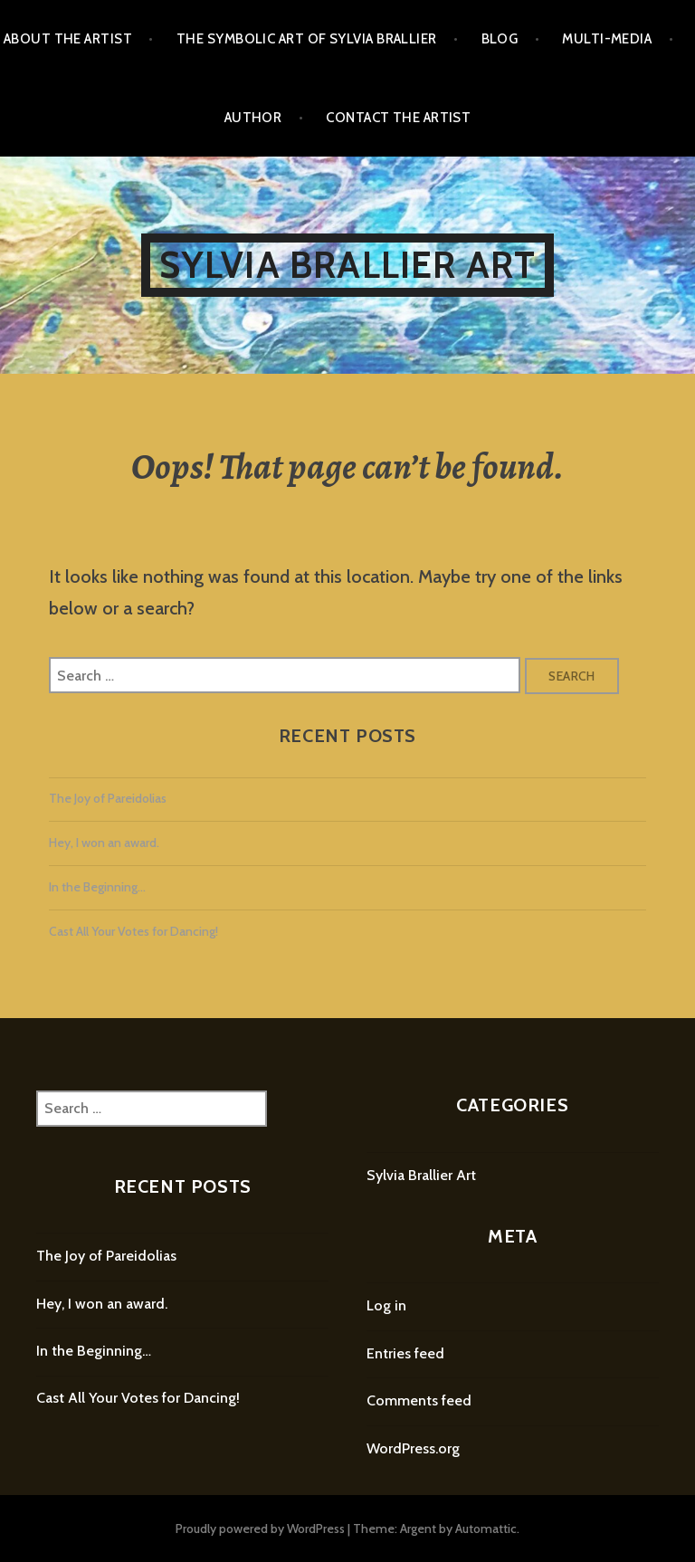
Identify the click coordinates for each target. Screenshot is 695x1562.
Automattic (486, 1528)
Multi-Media (607, 39)
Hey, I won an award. (104, 842)
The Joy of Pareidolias (108, 798)
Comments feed (419, 1400)
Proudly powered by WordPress (260, 1528)
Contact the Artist (398, 118)
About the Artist (68, 39)
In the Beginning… (97, 887)
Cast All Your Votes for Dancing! (133, 931)
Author (253, 118)
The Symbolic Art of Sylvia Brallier (306, 39)
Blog (500, 39)
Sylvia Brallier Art (348, 265)
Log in (386, 1305)
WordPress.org (413, 1448)
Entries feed (405, 1353)
